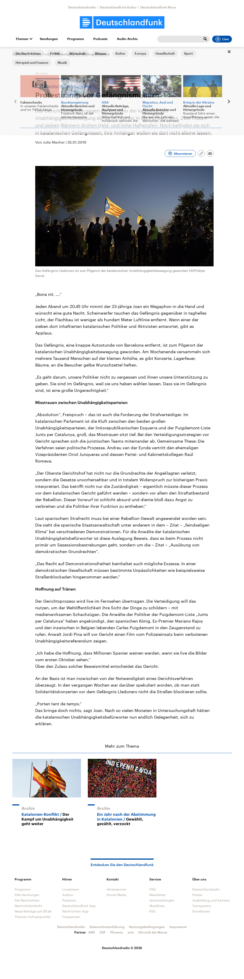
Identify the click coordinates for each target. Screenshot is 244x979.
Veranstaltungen (161, 900)
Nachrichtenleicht (28, 906)
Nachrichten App (75, 911)
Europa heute (41, 54)
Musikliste (156, 906)
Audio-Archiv (127, 38)
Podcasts (100, 38)
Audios (67, 895)
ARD (91, 932)
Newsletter (157, 895)
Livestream (70, 889)
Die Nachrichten (27, 900)
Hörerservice (116, 889)
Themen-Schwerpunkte (32, 917)
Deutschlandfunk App (79, 906)
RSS (152, 911)
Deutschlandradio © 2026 (122, 948)
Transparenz (201, 906)
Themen (22, 38)
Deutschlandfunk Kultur (118, 7)
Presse (197, 895)
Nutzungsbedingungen (147, 927)
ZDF (102, 932)
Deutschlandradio (82, 7)
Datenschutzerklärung (107, 927)
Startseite (19, 54)
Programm (75, 38)
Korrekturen (201, 911)
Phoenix (116, 932)
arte (131, 932)
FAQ (152, 889)
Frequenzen (71, 917)
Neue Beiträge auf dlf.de (33, 911)
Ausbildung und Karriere (211, 900)
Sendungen (49, 38)
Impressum (178, 927)
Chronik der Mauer (153, 932)
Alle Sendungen (27, 895)
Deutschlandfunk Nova (158, 7)
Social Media (116, 895)
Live (222, 39)
